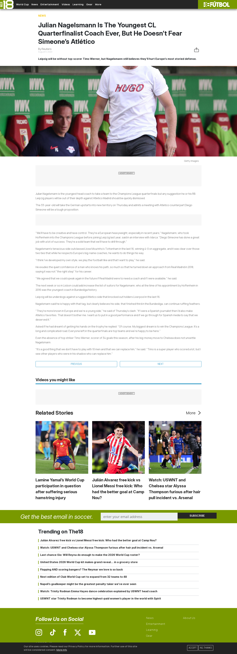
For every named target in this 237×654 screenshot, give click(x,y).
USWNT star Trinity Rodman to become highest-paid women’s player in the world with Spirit (100, 599)
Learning (91, 4)
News (40, 4)
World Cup (25, 4)
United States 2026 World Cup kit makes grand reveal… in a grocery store (89, 563)
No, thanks (206, 647)
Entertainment (57, 4)
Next (160, 364)
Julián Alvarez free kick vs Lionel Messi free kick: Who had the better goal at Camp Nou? (98, 541)
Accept (193, 647)
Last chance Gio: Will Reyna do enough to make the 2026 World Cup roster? (90, 555)
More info (61, 649)
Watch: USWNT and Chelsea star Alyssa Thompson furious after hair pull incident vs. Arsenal (101, 548)
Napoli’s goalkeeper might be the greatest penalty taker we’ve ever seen (88, 584)
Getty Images (191, 160)
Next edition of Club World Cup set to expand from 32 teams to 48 (83, 577)
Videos (76, 4)
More (117, 4)
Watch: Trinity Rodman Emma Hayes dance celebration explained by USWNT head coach (98, 592)
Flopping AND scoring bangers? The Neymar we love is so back (81, 570)
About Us (189, 619)
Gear (105, 4)
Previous (76, 364)
